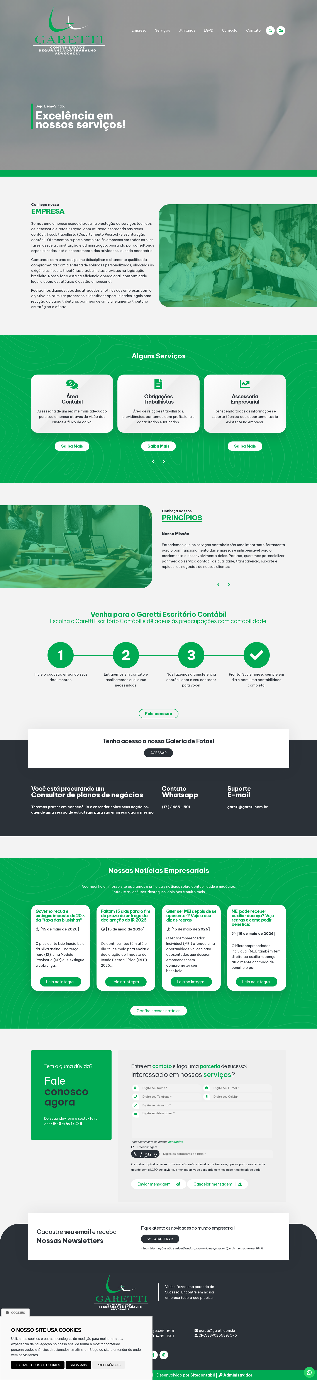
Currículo (229, 30)
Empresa (139, 30)
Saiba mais (78, 1365)
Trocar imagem (144, 1147)
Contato (253, 30)
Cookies (15, 1312)
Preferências (108, 1365)
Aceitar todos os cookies (37, 1365)
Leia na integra (60, 981)
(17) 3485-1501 (176, 806)
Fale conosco (158, 713)
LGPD (208, 30)
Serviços (162, 30)
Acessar (158, 753)
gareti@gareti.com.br (247, 806)
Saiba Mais (72, 446)
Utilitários (187, 30)
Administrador (236, 1375)
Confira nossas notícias (159, 1010)
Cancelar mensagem (217, 1184)
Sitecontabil (202, 1375)
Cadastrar (160, 1239)
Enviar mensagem (158, 1184)
